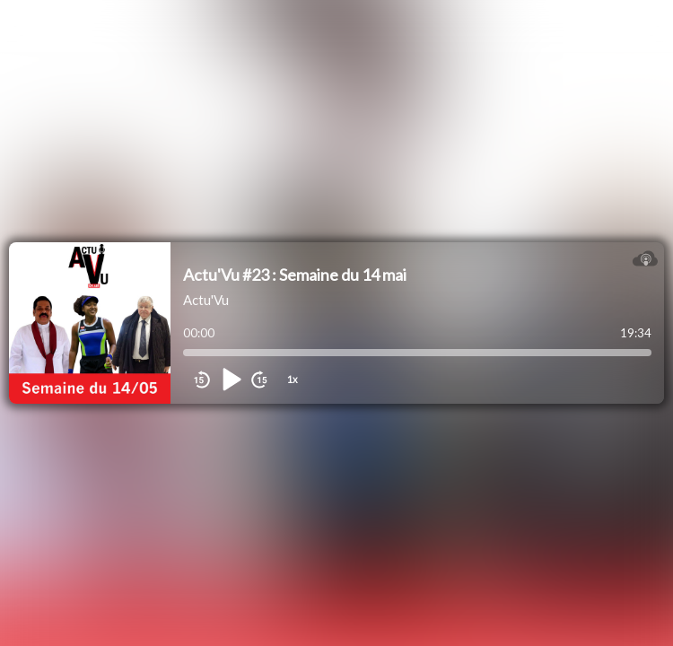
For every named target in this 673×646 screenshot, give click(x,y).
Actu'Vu (206, 300)
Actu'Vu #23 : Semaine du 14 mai (294, 274)
